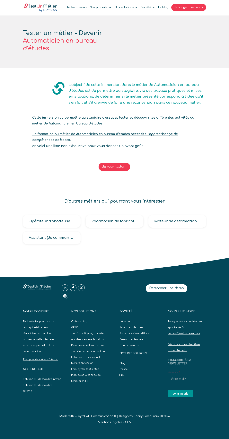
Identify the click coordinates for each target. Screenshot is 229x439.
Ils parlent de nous (131, 327)
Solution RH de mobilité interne (42, 379)
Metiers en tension (82, 363)
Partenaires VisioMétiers (134, 333)
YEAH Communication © (99, 416)
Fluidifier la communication (88, 351)
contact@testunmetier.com (184, 333)
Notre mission (77, 7)
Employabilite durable (85, 369)
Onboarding (79, 321)
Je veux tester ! (114, 167)
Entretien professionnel (85, 357)
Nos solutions (124, 7)
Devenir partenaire (131, 339)
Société (146, 7)
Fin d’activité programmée (87, 333)
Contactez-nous (129, 345)
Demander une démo (166, 288)
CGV (128, 422)
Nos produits (99, 7)
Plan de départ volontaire (87, 345)
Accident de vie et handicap (88, 339)
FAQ (122, 375)
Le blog (163, 7)
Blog (122, 363)
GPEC (74, 327)
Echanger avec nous (188, 7)
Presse (123, 369)
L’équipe (124, 321)
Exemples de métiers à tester (40, 359)
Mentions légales (110, 422)
